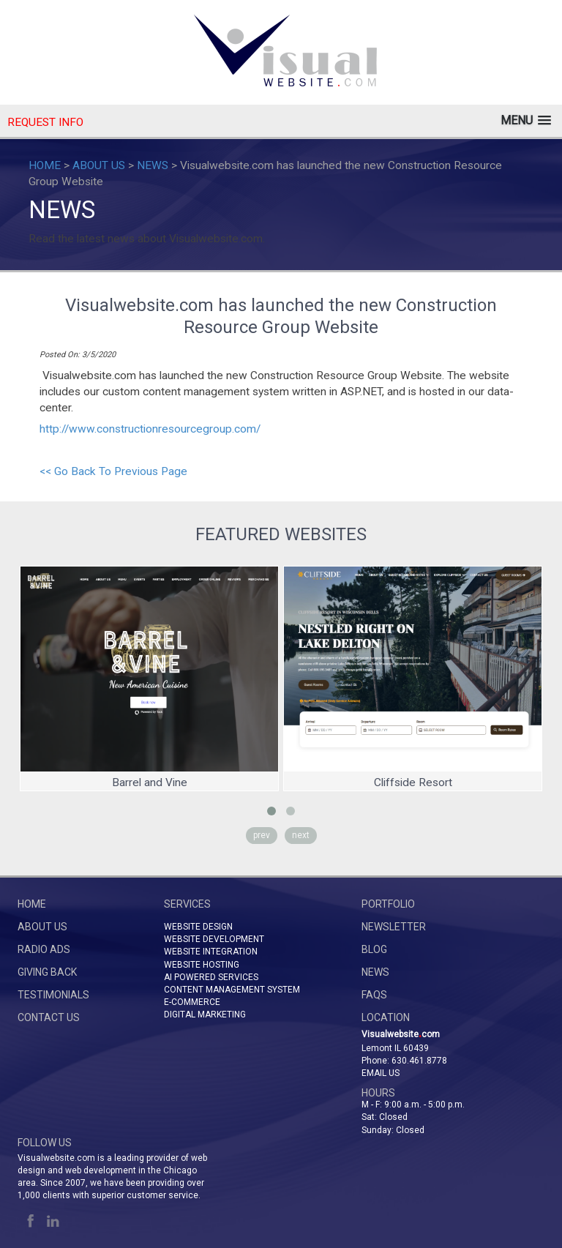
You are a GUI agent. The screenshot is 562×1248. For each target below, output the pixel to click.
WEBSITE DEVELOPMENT (214, 939)
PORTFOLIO (388, 904)
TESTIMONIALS (53, 995)
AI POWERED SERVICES (211, 977)
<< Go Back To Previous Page (113, 471)
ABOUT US (98, 165)
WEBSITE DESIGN (198, 927)
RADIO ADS (44, 949)
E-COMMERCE (192, 1002)
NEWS (152, 165)
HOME (45, 165)
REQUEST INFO (45, 122)
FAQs (374, 995)
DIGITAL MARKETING (205, 1014)
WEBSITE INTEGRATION (211, 951)
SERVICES (187, 904)
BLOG (374, 949)
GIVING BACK (47, 972)
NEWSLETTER (393, 927)
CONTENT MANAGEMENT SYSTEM (232, 989)
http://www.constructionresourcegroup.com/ (150, 429)
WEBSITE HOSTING (201, 965)
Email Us (380, 1073)
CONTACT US (49, 1017)
